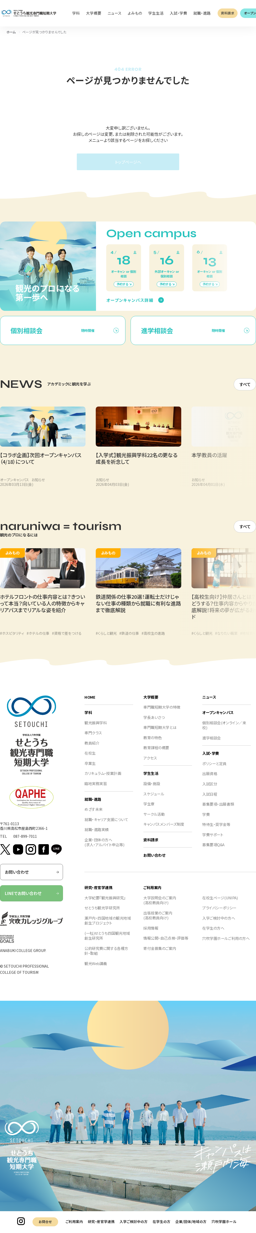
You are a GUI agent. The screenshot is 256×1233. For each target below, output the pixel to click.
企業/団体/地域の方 (191, 1221)
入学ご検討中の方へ (218, 923)
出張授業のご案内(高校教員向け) (158, 920)
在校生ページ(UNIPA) (220, 902)
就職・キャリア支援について (106, 824)
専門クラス (93, 737)
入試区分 (209, 788)
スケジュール (153, 798)
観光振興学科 (95, 727)
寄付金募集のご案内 (159, 953)
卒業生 (90, 768)
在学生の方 (161, 1221)
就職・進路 (92, 804)
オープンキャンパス (217, 717)
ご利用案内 (74, 1221)
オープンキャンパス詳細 (130, 305)
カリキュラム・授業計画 (102, 778)
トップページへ (128, 162)
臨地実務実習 (95, 788)
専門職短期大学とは (159, 732)
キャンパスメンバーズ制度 (163, 829)
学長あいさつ (154, 722)
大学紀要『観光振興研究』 (105, 902)
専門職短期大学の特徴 (161, 712)
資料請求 (227, 13)
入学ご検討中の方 (134, 1221)
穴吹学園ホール (224, 1221)
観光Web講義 (95, 968)
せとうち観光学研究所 (102, 912)
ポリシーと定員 (214, 768)
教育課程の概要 (156, 752)
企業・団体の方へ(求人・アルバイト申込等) (104, 847)
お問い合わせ (32, 877)
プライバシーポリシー (219, 912)
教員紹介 (91, 747)
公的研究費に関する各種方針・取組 (106, 955)
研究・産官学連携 (101, 1221)
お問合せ (45, 1221)
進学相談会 (211, 742)
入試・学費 (210, 758)
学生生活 (150, 778)
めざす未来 (93, 814)
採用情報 (150, 933)
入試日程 (209, 799)
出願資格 (209, 778)
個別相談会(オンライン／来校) (224, 730)
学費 (206, 819)
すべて (245, 389)
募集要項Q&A (213, 849)
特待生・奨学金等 (216, 829)
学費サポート (212, 839)
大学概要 (150, 702)
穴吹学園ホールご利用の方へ (226, 943)
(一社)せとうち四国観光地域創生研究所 (107, 940)
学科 (88, 717)
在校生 (90, 758)
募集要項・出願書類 (218, 809)
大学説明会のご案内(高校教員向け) (159, 905)
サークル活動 (154, 819)
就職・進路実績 (96, 834)
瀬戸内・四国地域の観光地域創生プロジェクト (107, 925)
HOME (89, 702)
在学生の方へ (213, 933)
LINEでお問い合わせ (32, 898)
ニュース (209, 702)
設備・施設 (151, 788)
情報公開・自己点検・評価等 (165, 943)
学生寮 (149, 809)
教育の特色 (152, 742)
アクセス (150, 762)
